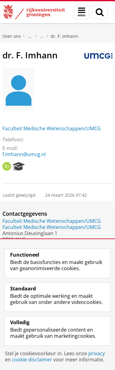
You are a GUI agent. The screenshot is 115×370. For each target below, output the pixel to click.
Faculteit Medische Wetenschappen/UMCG (51, 128)
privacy (96, 353)
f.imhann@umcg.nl (24, 154)
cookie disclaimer (32, 359)
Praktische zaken (30, 36)
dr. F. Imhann (64, 36)
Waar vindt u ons (42, 36)
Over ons (11, 36)
